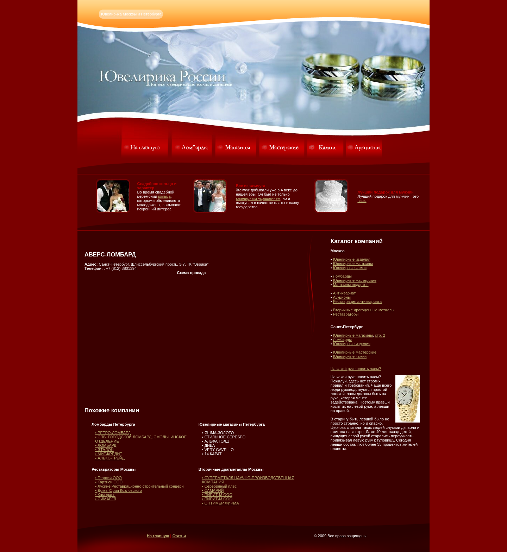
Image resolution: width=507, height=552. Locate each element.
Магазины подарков (351, 285)
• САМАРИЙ (213, 490)
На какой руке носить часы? (356, 369)
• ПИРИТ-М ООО (217, 495)
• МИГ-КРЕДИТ (108, 454)
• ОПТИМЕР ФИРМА (220, 503)
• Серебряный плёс (219, 486)
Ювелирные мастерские (354, 280)
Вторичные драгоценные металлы (363, 310)
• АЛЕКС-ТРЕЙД (110, 458)
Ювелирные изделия (351, 259)
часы (361, 200)
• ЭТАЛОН (104, 450)
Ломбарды (342, 276)
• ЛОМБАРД (105, 445)
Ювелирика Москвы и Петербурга (131, 14)
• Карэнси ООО (109, 482)
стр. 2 (380, 335)
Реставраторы (345, 314)
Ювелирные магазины (353, 263)
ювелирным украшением (258, 198)
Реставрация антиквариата (357, 301)
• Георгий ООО (108, 478)
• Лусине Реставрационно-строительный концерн (139, 486)
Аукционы (342, 297)
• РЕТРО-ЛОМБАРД (113, 433)
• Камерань (105, 495)
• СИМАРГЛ (105, 499)
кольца (164, 196)
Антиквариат (344, 293)
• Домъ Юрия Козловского (118, 490)
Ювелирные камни (350, 268)
